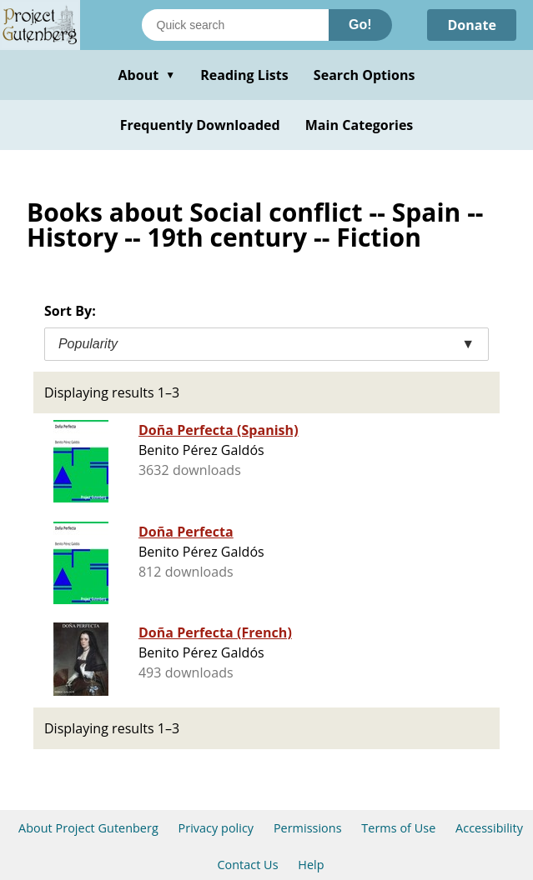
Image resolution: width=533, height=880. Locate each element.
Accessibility (489, 828)
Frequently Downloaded (200, 125)
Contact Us (247, 864)
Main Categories (359, 125)
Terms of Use (398, 828)
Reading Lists (244, 75)
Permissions (308, 828)
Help (311, 864)
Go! (360, 25)
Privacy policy (216, 828)
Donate (471, 25)
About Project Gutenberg (88, 828)
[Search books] (235, 25)
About (146, 75)
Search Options (364, 75)
